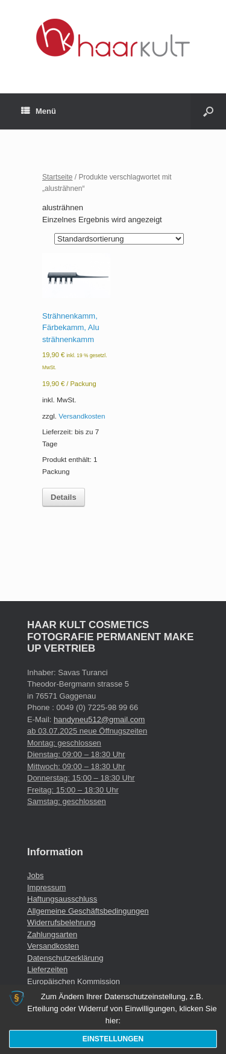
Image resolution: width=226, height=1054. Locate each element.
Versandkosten (81, 416)
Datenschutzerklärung (65, 957)
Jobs (35, 875)
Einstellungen (113, 1039)
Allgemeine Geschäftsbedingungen (88, 910)
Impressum (46, 887)
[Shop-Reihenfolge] (119, 239)
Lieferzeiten (47, 969)
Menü (38, 111)
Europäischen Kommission (73, 981)
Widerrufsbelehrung (61, 922)
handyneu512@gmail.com (99, 719)
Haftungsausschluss (62, 898)
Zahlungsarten (52, 934)
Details (64, 497)
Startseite (57, 177)
